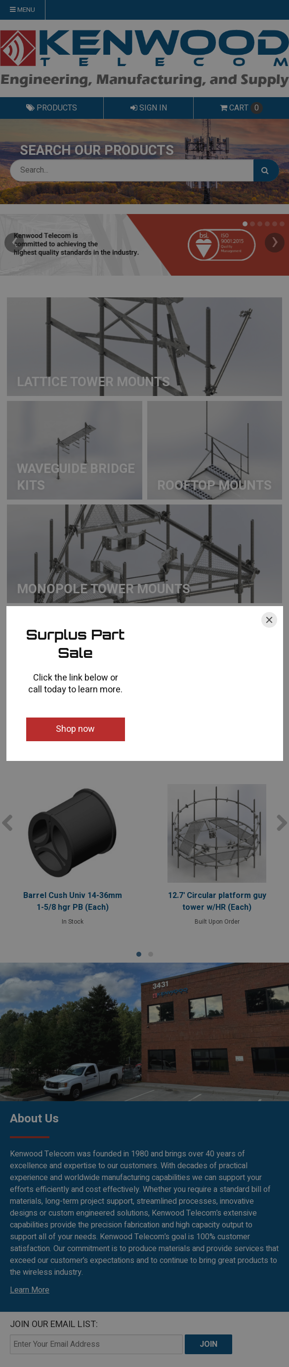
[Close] (269, 620)
